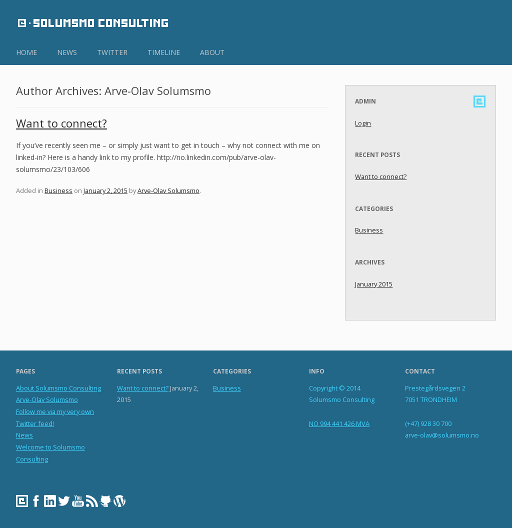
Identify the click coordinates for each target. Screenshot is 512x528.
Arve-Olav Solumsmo (169, 190)
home (26, 52)
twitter (112, 52)
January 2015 (373, 284)
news (67, 52)
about (212, 52)
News (24, 435)
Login (363, 123)
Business (58, 190)
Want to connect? (61, 123)
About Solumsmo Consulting (58, 388)
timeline (164, 52)
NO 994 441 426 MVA (339, 423)
